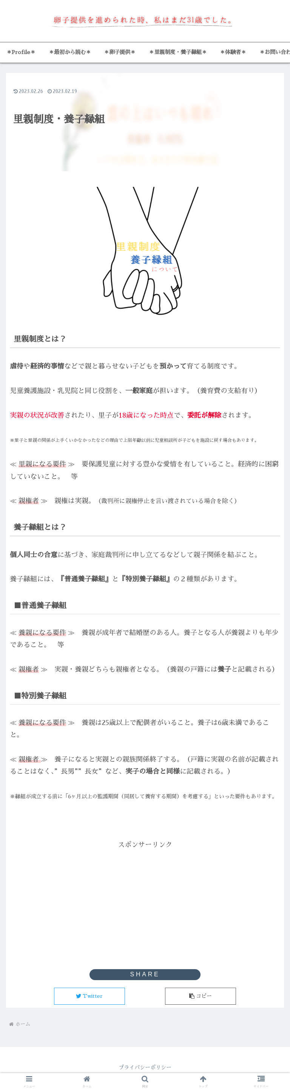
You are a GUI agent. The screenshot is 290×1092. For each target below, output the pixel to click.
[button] (200, 996)
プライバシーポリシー (145, 1067)
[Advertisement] (145, 904)
